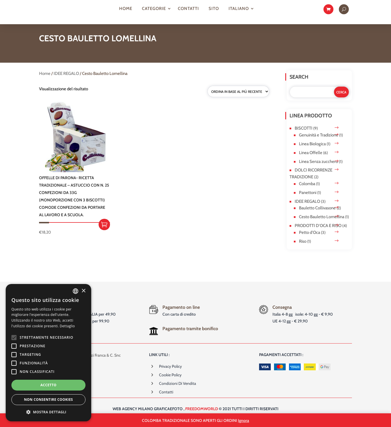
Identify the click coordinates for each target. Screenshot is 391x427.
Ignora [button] (243, 420)
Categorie (154, 8)
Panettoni (307, 199)
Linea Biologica (312, 151)
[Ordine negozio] (238, 99)
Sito (214, 8)
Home (125, 8)
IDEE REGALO (66, 80)
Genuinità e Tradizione (318, 142)
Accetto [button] (48, 385)
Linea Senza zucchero (318, 168)
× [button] (83, 291)
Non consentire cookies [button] (48, 399)
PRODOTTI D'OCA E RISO (318, 232)
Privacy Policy (170, 373)
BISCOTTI (303, 135)
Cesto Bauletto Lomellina (321, 224)
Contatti (188, 8)
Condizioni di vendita (177, 390)
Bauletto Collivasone (317, 215)
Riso (302, 248)
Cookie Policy (170, 382)
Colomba (307, 190)
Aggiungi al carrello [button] (104, 231)
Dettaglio (67, 326)
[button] (48, 412)
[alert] (48, 352)
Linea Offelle (310, 159)
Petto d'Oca (309, 239)
